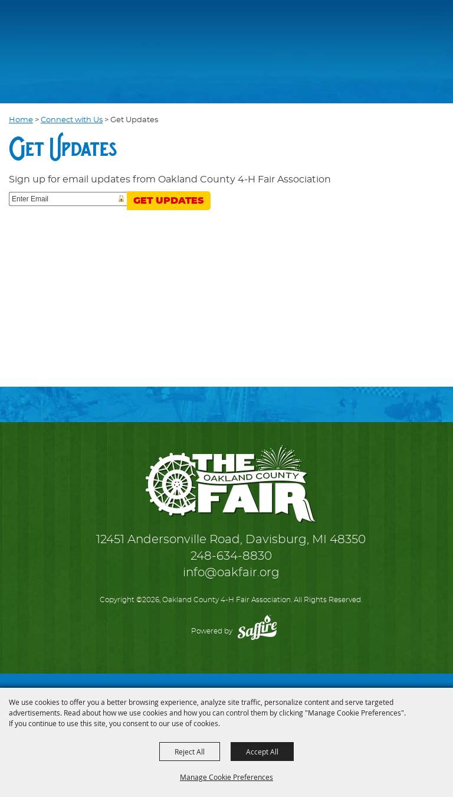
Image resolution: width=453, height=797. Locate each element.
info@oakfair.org (231, 573)
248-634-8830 (231, 556)
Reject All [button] (190, 751)
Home (21, 120)
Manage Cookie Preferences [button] (226, 777)
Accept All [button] (262, 751)
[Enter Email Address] (68, 199)
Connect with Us (72, 120)
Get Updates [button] (168, 200)
